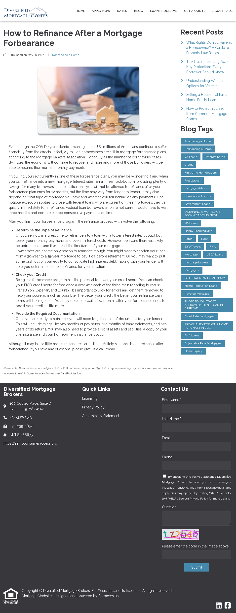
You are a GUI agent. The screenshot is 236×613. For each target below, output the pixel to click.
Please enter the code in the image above (195, 546)
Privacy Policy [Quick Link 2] (93, 407)
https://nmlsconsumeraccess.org (30, 443)
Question (169, 507)
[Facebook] (228, 606)
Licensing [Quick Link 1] (90, 398)
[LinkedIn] (219, 606)
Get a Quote (194, 11)
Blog (138, 11)
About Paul (222, 11)
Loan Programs (163, 11)
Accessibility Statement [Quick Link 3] (100, 416)
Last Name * (171, 419)
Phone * (168, 457)
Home (80, 11)
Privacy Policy (199, 498)
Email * (167, 438)
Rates (122, 11)
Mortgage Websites (38, 596)
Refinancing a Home (65, 55)
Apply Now (101, 11)
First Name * (171, 400)
